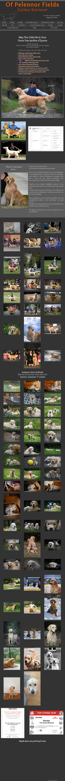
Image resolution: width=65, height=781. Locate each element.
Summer (32, 376)
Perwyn (23, 376)
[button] (12, 22)
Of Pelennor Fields (32, 4)
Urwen (42, 376)
